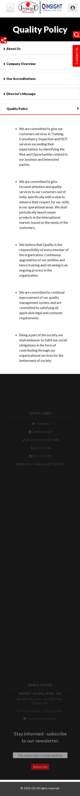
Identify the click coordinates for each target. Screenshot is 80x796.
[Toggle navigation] (73, 7)
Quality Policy (17, 109)
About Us (13, 48)
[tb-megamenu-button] (10, 7)
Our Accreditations (21, 79)
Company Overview (21, 64)
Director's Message (21, 94)
